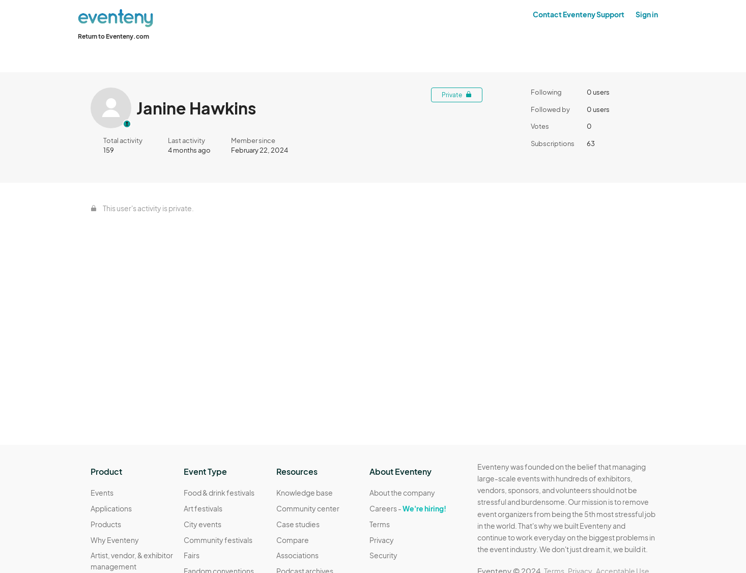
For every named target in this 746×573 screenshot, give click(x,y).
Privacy (381, 540)
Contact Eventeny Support (578, 14)
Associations (297, 555)
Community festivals (218, 540)
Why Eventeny (115, 540)
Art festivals (203, 508)
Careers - (407, 508)
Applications (111, 508)
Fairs (191, 555)
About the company (402, 492)
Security (383, 555)
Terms (379, 524)
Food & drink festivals (219, 492)
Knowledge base (304, 492)
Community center (307, 508)
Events (102, 492)
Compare (292, 540)
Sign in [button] (647, 14)
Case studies (298, 524)
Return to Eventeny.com (113, 36)
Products (106, 524)
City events (202, 524)
